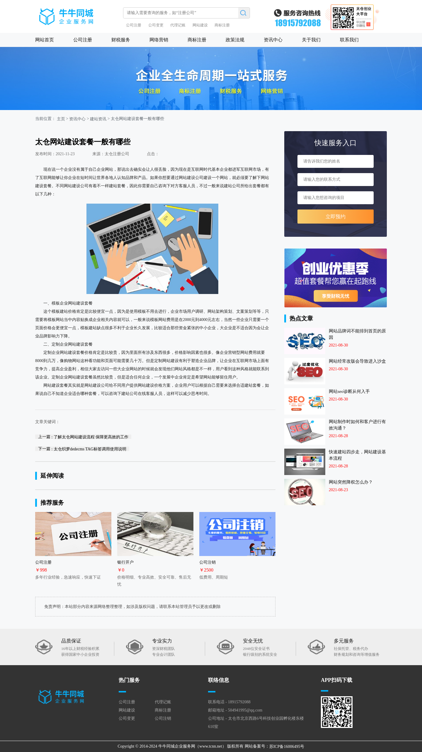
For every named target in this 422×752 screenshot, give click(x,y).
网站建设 (200, 25)
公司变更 (156, 25)
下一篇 (82, 449)
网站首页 (44, 39)
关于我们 (311, 39)
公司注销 (163, 718)
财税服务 (120, 39)
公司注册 (133, 25)
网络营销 (158, 39)
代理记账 (178, 25)
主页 (61, 119)
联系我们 (349, 39)
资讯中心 (273, 39)
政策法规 (235, 39)
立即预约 (336, 216)
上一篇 (83, 437)
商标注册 (222, 25)
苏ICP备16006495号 (286, 746)
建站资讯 (98, 119)
